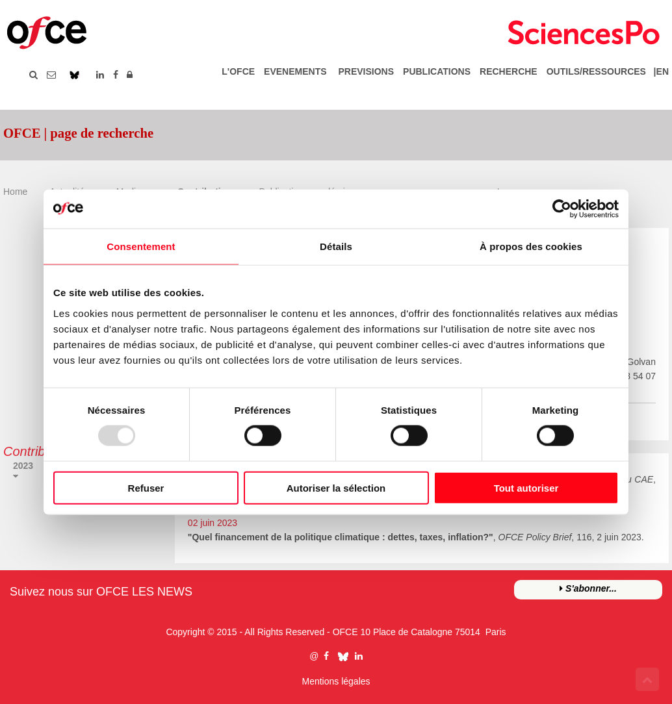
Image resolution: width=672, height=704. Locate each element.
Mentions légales (336, 681)
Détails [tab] (336, 246)
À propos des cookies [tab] (531, 246)
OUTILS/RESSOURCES (596, 71)
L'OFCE (238, 71)
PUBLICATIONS (437, 71)
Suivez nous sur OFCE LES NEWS (101, 591)
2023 (23, 465)
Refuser (146, 487)
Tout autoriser (526, 487)
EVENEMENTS (295, 71)
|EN (659, 71)
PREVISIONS (366, 71)
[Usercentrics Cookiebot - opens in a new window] (562, 209)
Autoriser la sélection (336, 487)
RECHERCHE (508, 71)
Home (15, 191)
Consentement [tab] (141, 246)
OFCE (345, 632)
